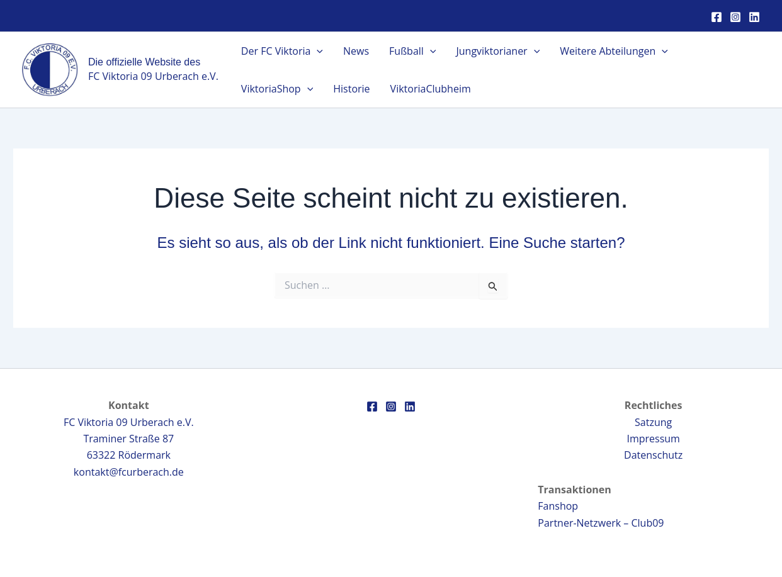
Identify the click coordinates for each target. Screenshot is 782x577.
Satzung (653, 422)
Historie (351, 89)
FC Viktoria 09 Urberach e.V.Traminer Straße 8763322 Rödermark (129, 438)
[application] (316, 51)
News (356, 51)
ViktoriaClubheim (430, 89)
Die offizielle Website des (144, 62)
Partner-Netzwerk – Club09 (601, 523)
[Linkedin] (754, 17)
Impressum (652, 438)
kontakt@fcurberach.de (129, 472)
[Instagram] (735, 17)
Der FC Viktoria (282, 51)
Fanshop (558, 506)
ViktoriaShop (277, 89)
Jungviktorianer (498, 51)
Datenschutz (653, 455)
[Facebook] (716, 17)
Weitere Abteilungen (614, 51)
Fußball (412, 51)
